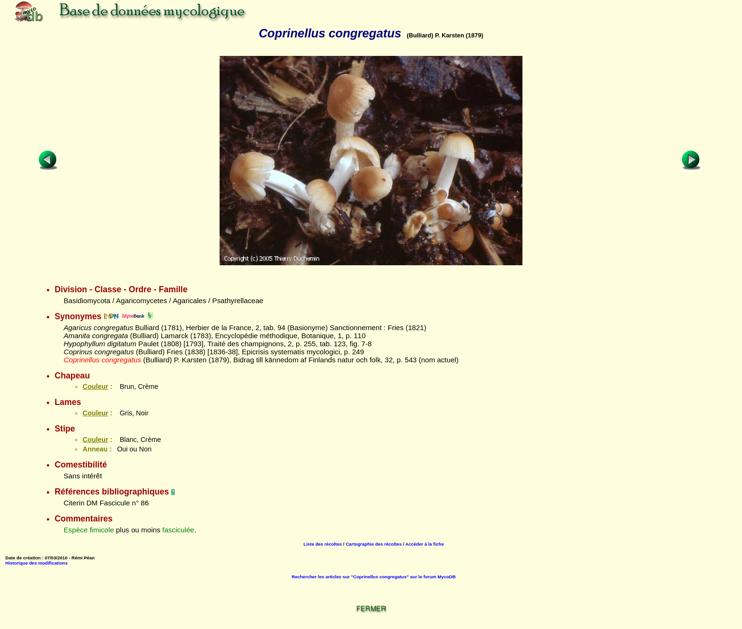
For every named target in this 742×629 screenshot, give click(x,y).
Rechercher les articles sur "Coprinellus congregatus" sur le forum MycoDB (374, 576)
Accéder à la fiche (424, 544)
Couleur (95, 386)
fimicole (101, 530)
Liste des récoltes (322, 544)
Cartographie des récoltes (373, 544)
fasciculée (178, 530)
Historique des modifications (36, 563)
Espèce (75, 530)
